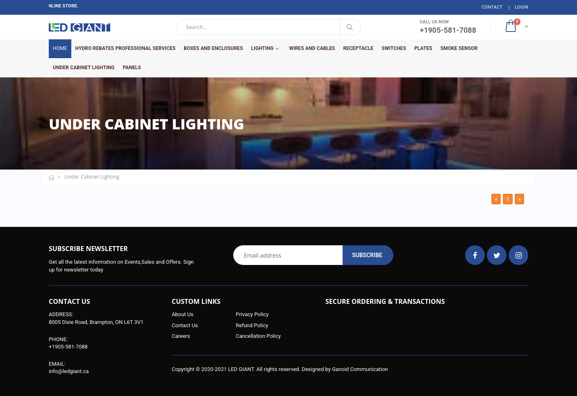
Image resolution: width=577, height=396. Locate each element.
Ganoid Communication (360, 369)
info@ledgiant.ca (69, 371)
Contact (492, 7)
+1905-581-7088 (68, 347)
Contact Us (185, 325)
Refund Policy (252, 325)
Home (60, 48)
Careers (181, 336)
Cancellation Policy (258, 336)
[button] (516, 27)
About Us (182, 314)
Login (521, 7)
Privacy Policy (252, 314)
